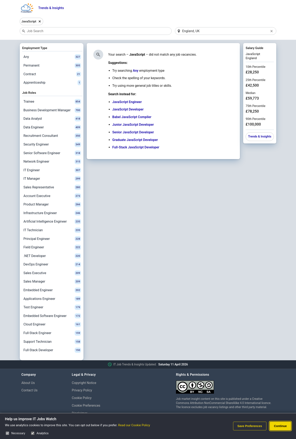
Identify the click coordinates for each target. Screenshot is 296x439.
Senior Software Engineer (52, 153)
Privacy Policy (82, 390)
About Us (28, 383)
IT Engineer (52, 170)
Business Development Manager (52, 110)
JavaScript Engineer (127, 102)
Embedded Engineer (52, 290)
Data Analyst (52, 118)
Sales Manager (52, 281)
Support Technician (52, 341)
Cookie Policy (81, 398)
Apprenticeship (52, 82)
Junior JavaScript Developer (133, 125)
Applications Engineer (52, 299)
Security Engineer (52, 144)
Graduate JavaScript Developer (135, 140)
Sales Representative (52, 187)
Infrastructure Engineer (52, 213)
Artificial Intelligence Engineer (52, 221)
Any (52, 57)
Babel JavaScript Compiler (131, 117)
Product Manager (52, 204)
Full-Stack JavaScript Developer (135, 147)
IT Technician (52, 230)
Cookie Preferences (86, 405)
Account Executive (52, 196)
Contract (52, 74)
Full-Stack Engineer (52, 333)
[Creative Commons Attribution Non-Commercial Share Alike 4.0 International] (225, 385)
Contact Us (29, 390)
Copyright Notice (84, 383)
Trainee (52, 101)
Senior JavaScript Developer (133, 132)
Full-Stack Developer (52, 350)
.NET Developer (52, 256)
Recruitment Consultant (52, 136)
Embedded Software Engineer (52, 316)
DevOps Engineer (52, 264)
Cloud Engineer (52, 324)
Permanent (52, 65)
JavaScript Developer (127, 109)
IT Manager (52, 178)
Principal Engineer (52, 239)
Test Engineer (52, 307)
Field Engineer (52, 247)
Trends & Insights (51, 8)
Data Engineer (52, 127)
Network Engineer (52, 161)
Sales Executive (52, 273)
